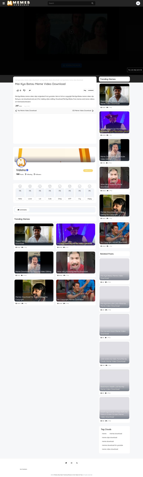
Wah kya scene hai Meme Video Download (74, 243)
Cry (79, 199)
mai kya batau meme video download (27, 80)
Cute (49, 199)
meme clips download (109, 437)
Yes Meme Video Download (26, 110)
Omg (59, 199)
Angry (90, 199)
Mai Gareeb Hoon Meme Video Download (113, 332)
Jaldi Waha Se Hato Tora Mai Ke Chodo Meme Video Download (113, 360)
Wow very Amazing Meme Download (72, 271)
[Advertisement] (71, 40)
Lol (40, 199)
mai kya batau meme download (49, 80)
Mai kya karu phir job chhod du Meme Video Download (113, 304)
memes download (116, 434)
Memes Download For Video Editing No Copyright (31, 298)
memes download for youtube (112, 445)
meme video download (110, 449)
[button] (138, 3)
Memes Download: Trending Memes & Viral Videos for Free (68, 475)
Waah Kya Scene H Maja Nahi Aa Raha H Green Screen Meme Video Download (113, 414)
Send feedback (23, 469)
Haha (20, 199)
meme (104, 434)
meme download (108, 441)
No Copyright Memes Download (70, 299)
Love (30, 199)
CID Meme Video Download (82, 110)
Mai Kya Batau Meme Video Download (111, 277)
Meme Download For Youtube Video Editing (33, 271)
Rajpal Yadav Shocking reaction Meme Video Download (33, 242)
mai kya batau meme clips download (71, 80)
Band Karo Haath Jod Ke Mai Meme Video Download (112, 388)
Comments (22, 210)
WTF (69, 199)
